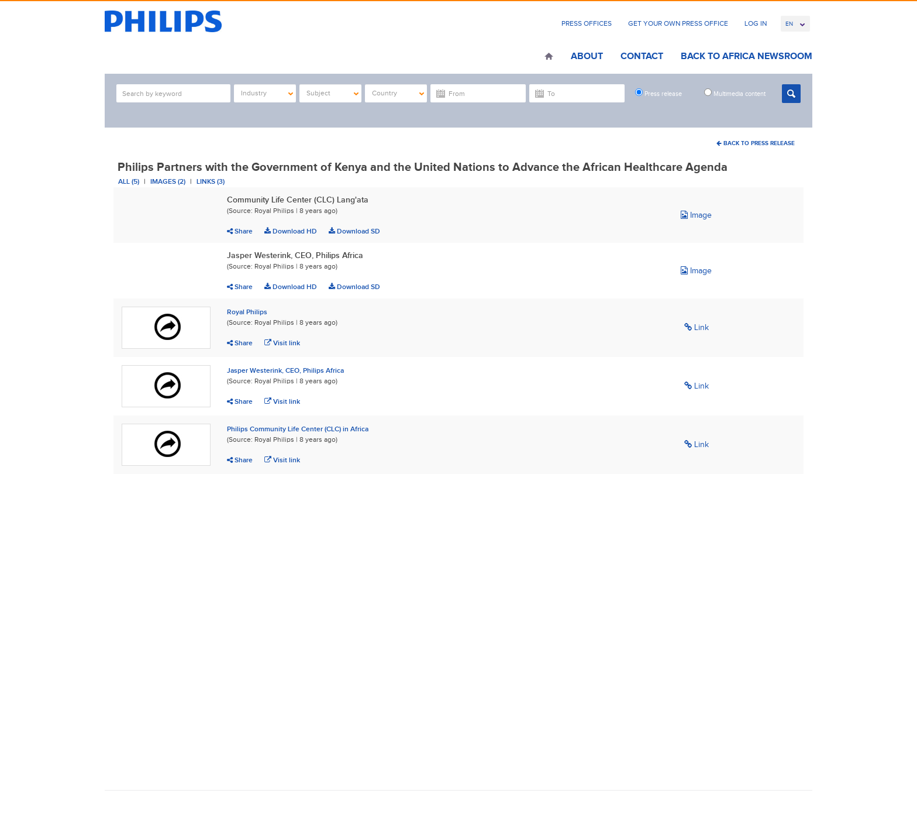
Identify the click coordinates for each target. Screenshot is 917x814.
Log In (755, 23)
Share (240, 231)
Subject (332, 93)
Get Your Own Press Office (678, 23)
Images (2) (167, 181)
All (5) (128, 181)
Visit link (282, 342)
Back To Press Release (755, 143)
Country (398, 93)
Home (548, 57)
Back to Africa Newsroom (746, 56)
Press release (658, 92)
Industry (267, 93)
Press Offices (586, 23)
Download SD (354, 231)
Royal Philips (247, 311)
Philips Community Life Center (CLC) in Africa (297, 428)
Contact (641, 56)
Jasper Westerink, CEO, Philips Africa (285, 370)
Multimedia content (735, 92)
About (587, 56)
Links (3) (210, 181)
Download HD (290, 231)
